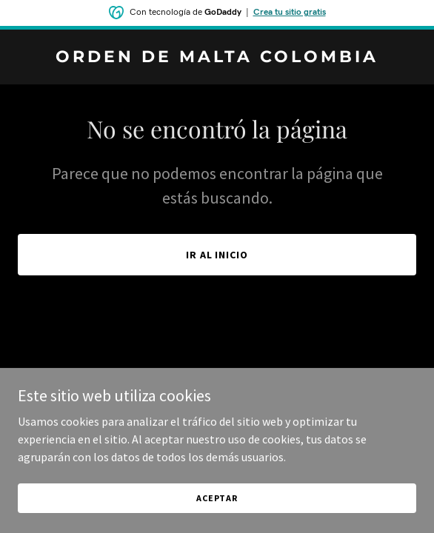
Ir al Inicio (217, 254)
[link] (217, 57)
